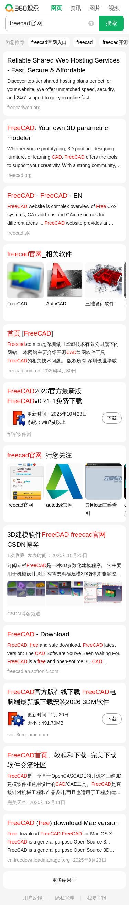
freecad (84, 42)
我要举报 (96, 898)
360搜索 (23, 8)
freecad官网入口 (49, 42)
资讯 (75, 8)
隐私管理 (64, 898)
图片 (94, 8)
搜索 (111, 23)
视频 (114, 8)
